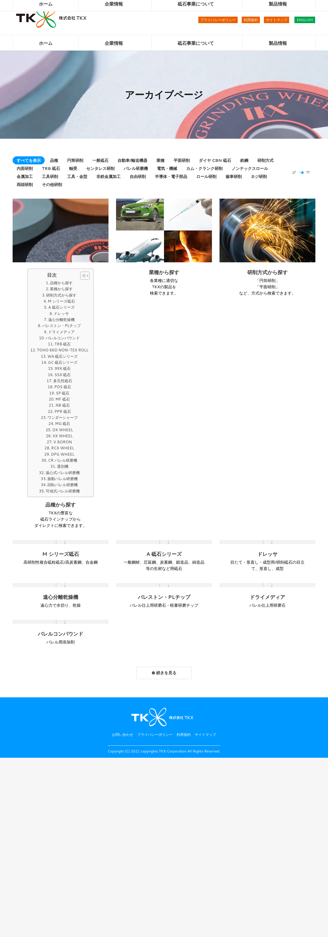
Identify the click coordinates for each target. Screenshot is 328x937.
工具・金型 (77, 176)
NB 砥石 (63, 405)
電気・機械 (167, 168)
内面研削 (25, 168)
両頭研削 (25, 185)
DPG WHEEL (62, 454)
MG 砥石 (62, 423)
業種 (160, 160)
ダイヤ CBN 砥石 (215, 160)
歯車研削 (234, 176)
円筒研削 (75, 160)
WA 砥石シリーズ (62, 356)
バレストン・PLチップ (61, 326)
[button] (82, 275)
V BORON (62, 442)
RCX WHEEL (62, 448)
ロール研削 (206, 176)
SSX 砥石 (62, 375)
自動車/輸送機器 (132, 160)
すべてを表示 (29, 160)
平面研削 (182, 160)
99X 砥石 (62, 368)
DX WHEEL (62, 430)
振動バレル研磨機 (62, 479)
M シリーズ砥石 (61, 301)
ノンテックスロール (250, 168)
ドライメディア (61, 332)
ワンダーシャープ (62, 417)
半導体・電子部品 (171, 176)
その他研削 (52, 185)
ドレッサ (61, 313)
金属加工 (25, 176)
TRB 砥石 (51, 168)
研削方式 (265, 160)
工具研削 (50, 176)
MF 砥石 (63, 399)
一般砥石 (100, 160)
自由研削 (138, 176)
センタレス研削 (100, 168)
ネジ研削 (259, 176)
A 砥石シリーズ (61, 307)
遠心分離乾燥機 (61, 319)
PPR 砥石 (62, 411)
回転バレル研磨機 (62, 485)
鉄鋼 (244, 160)
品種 (54, 160)
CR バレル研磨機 (62, 460)
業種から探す (61, 289)
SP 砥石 (62, 393)
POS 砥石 (62, 387)
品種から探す (61, 283)
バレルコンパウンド (63, 338)
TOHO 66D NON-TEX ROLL (62, 350)
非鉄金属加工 (108, 176)
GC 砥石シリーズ (62, 362)
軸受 (73, 168)
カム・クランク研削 (204, 168)
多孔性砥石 (62, 381)
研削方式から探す (61, 295)
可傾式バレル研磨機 (63, 491)
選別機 (62, 466)
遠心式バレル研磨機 (63, 473)
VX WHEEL (62, 436)
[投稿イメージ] (60, 230)
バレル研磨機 (136, 168)
